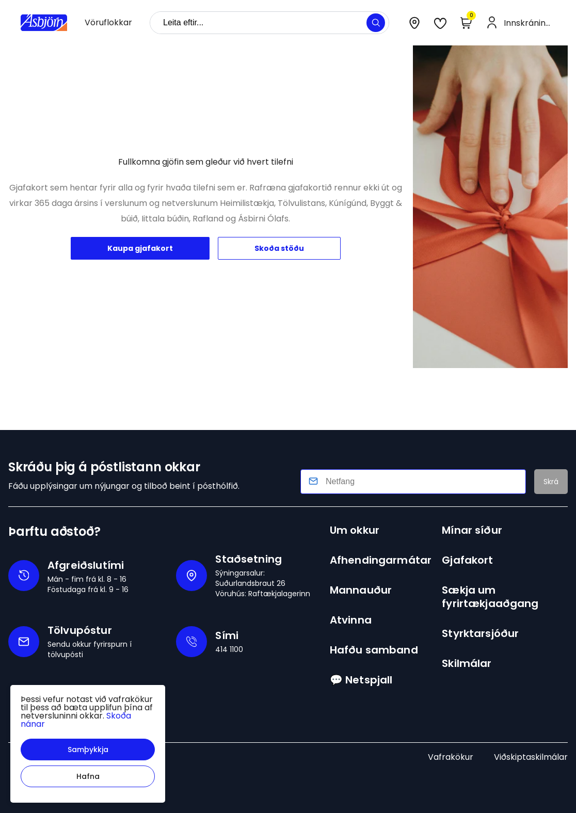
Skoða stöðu (279, 248)
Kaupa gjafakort (140, 248)
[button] (88, 749)
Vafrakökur (450, 757)
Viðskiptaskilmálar (531, 757)
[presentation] (108, 23)
